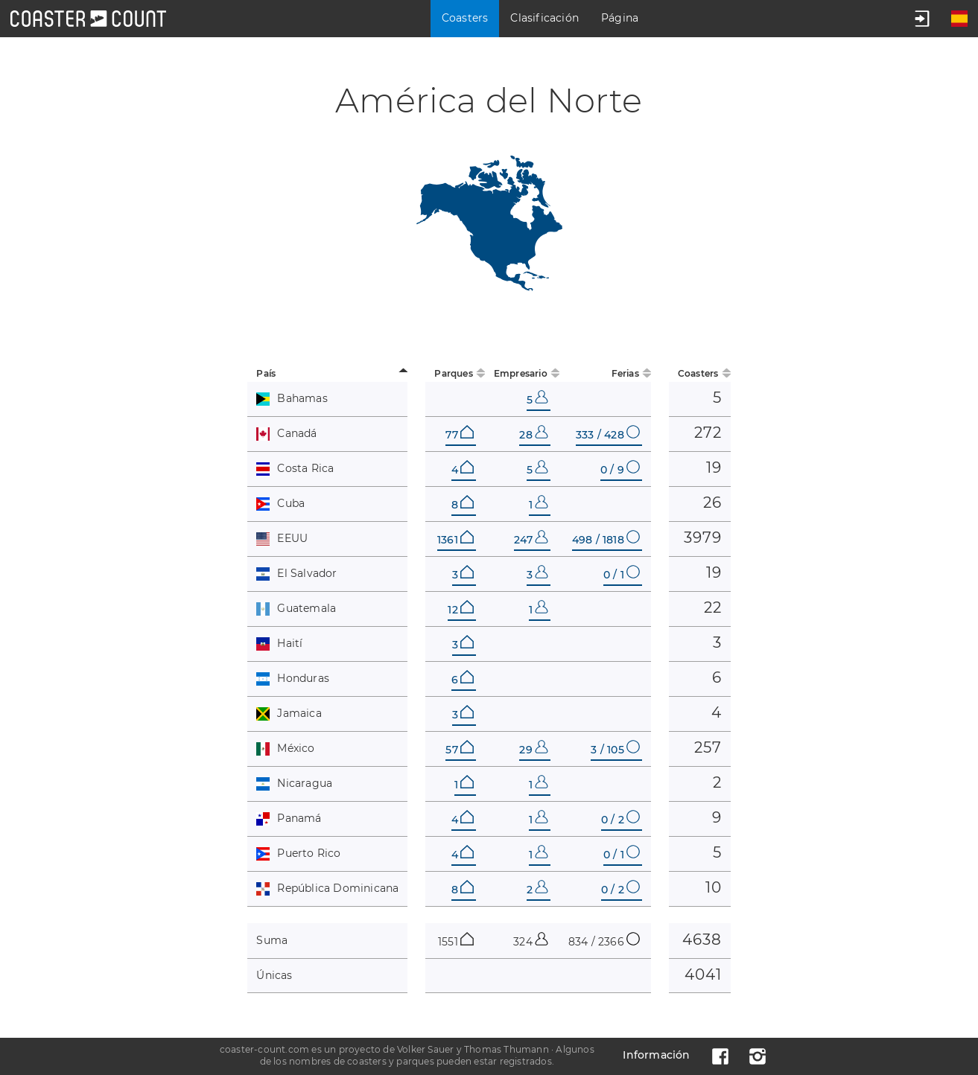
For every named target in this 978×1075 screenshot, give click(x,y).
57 (459, 749)
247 (531, 539)
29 (533, 749)
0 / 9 (620, 469)
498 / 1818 (606, 539)
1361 (455, 539)
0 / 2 (620, 819)
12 (460, 609)
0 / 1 (621, 574)
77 (459, 434)
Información (656, 1055)
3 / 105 (615, 749)
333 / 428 (608, 434)
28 (533, 434)
